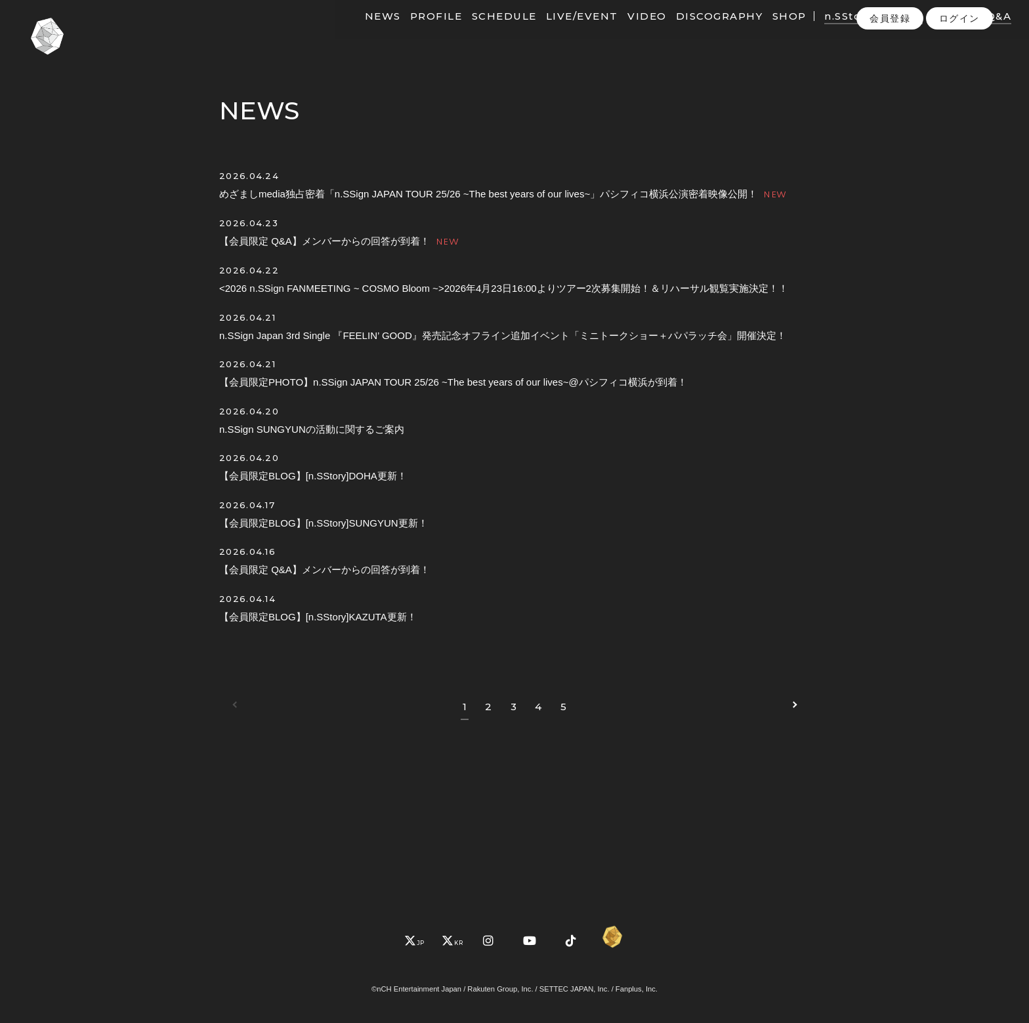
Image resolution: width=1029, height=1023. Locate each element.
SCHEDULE (484, 31)
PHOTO (934, 31)
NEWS (363, 31)
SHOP (769, 31)
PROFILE (416, 31)
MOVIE (882, 31)
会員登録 (890, 58)
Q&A (979, 31)
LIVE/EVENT (562, 31)
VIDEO (626, 31)
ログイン (959, 58)
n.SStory (828, 31)
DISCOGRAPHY (699, 31)
